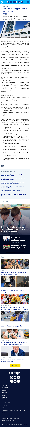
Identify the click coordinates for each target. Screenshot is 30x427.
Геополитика (5, 387)
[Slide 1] (10, 252)
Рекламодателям (6, 408)
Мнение (4, 395)
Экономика (4, 390)
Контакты (4, 412)
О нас (3, 407)
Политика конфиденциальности (9, 417)
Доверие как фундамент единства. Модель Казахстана (18, 238)
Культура (4, 398)
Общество (4, 397)
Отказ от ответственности (8, 420)
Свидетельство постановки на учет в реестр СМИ (13, 410)
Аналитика (4, 392)
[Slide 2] (19, 252)
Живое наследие (6, 402)
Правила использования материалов (10, 418)
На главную (15, 365)
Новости (5, 6)
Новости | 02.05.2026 (6, 233)
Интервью (13, 242)
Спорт (3, 400)
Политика (4, 389)
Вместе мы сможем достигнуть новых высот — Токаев (18, 247)
